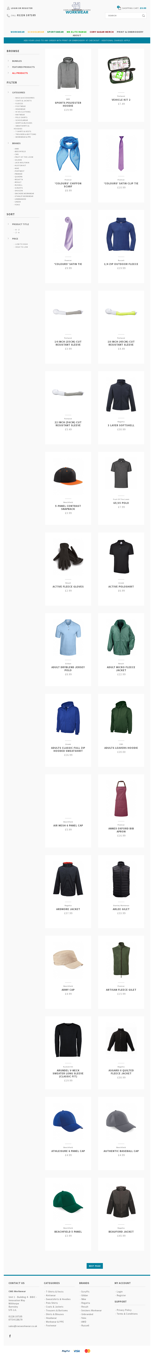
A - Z (17, 229)
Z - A (17, 232)
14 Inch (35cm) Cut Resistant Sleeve (68, 343)
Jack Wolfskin (22, 162)
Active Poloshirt (121, 586)
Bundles (17, 60)
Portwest (20, 171)
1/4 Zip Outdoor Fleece (121, 264)
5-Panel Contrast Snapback (68, 507)
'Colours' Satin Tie (68, 264)
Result (18, 182)
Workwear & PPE (23, 137)
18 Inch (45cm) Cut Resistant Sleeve (121, 343)
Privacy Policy (124, 1310)
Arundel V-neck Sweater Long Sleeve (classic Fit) (68, 1073)
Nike (17, 168)
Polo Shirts (21, 117)
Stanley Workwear (24, 196)
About (77, 35)
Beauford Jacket (121, 1231)
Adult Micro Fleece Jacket (121, 668)
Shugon (19, 190)
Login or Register (22, 8)
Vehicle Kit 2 (121, 99)
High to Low (21, 247)
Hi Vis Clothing (23, 112)
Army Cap (68, 989)
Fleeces (19, 103)
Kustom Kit (20, 165)
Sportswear (55, 31)
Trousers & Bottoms (25, 134)
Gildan (18, 160)
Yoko (17, 204)
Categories (18, 92)
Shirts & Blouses (23, 123)
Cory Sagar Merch (102, 31)
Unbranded (20, 199)
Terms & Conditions (127, 1313)
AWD (17, 149)
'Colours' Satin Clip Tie (121, 183)
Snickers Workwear (24, 193)
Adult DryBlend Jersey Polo (68, 668)
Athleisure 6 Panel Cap (68, 1151)
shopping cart (130, 8)
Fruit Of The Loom (24, 157)
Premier (18, 174)
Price (15, 238)
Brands (16, 143)
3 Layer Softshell (121, 425)
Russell (19, 185)
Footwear (20, 106)
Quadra (19, 176)
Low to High (21, 244)
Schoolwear (36, 31)
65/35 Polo (121, 503)
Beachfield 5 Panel (68, 1231)
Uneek (18, 202)
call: (13, 15)
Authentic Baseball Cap (121, 1151)
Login (120, 1291)
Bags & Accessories (24, 98)
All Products (20, 72)
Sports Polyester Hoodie (68, 104)
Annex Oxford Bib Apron (121, 830)
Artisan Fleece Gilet (121, 989)
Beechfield (20, 151)
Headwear (20, 109)
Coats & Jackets (23, 100)
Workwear (18, 31)
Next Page (95, 1266)
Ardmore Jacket (68, 909)
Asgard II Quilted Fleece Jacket (121, 1072)
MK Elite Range (77, 31)
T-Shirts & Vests (23, 131)
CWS (17, 154)
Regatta (19, 179)
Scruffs (19, 188)
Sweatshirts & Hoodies (58, 1299)
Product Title (20, 224)
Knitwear (20, 114)
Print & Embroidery (130, 31)
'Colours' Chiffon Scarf (68, 185)
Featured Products (23, 66)
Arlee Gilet (121, 909)
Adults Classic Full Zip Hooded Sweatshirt (68, 749)
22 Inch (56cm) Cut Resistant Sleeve (68, 424)
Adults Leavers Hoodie (121, 748)
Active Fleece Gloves (68, 586)
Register (121, 1295)
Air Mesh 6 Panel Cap (68, 825)
